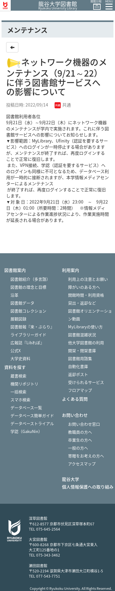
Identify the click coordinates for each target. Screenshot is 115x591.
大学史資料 (20, 358)
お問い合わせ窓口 (84, 424)
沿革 (14, 295)
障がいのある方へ (84, 287)
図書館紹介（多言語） (30, 279)
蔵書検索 (18, 376)
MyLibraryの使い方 (85, 327)
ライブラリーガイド (28, 334)
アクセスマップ (82, 464)
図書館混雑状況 (82, 334)
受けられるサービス (86, 382)
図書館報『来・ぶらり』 (32, 327)
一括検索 (18, 392)
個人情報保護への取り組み (87, 487)
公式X (15, 350)
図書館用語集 (80, 358)
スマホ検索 (20, 399)
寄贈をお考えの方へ (86, 456)
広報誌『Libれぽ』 (27, 342)
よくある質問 (75, 399)
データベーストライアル (32, 423)
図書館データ (22, 303)
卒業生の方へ (80, 440)
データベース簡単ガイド (32, 415)
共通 (63, 105)
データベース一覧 (26, 407)
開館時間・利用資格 (86, 295)
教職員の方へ (80, 432)
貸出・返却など (82, 303)
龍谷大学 (70, 479)
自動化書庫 (78, 366)
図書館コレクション (28, 311)
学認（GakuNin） (26, 431)
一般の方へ (78, 448)
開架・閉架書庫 (82, 350)
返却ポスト (78, 374)
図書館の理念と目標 (28, 287)
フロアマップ (80, 390)
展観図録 (18, 319)
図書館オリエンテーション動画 (90, 315)
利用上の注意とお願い (88, 279)
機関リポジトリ (24, 384)
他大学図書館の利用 (86, 342)
